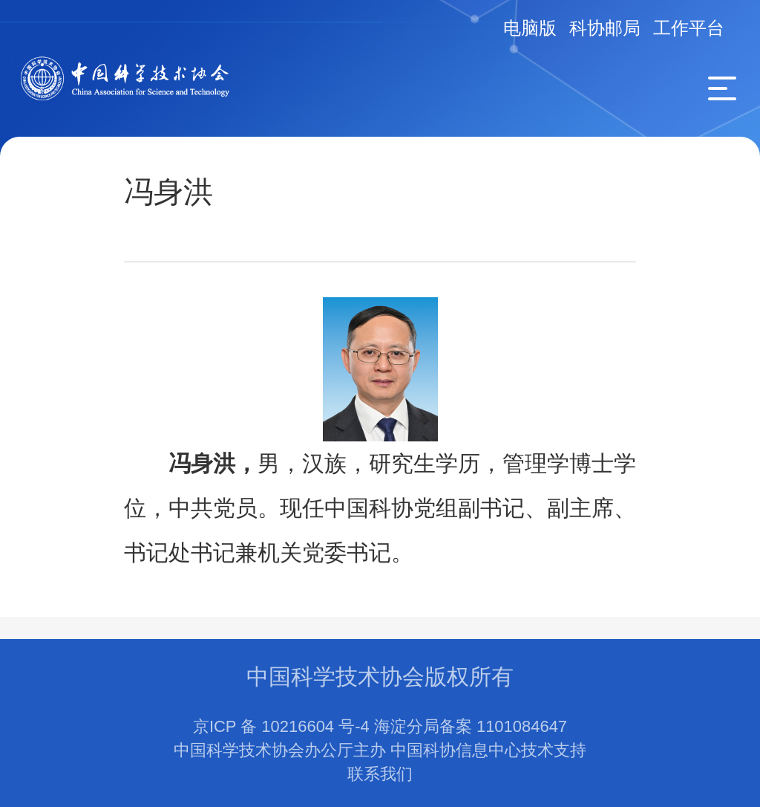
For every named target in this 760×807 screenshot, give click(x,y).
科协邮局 (605, 28)
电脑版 (530, 28)
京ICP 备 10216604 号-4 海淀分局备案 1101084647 (380, 726)
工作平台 (688, 28)
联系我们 (380, 774)
